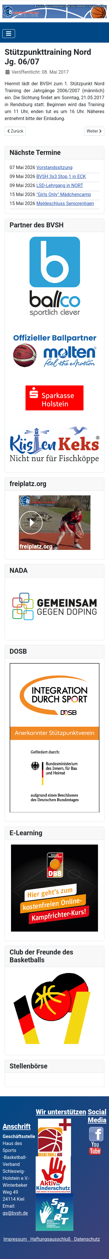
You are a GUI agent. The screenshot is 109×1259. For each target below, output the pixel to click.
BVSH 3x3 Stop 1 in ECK (61, 176)
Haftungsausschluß (50, 1239)
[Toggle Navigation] (8, 33)
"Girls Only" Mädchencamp (63, 194)
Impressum (16, 1239)
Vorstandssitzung (54, 167)
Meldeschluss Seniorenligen (65, 203)
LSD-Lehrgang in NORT (59, 185)
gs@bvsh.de (15, 1213)
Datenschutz (87, 1239)
